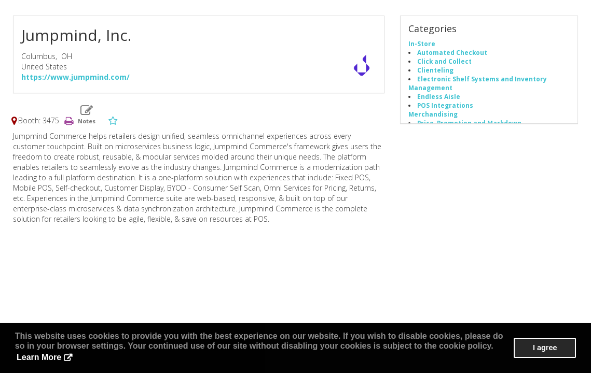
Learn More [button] (39, 357)
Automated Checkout (452, 52)
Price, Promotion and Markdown (469, 123)
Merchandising (433, 114)
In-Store (421, 43)
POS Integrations (445, 105)
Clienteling (435, 70)
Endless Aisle (438, 96)
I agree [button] (545, 347)
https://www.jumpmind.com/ (75, 77)
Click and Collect (444, 61)
